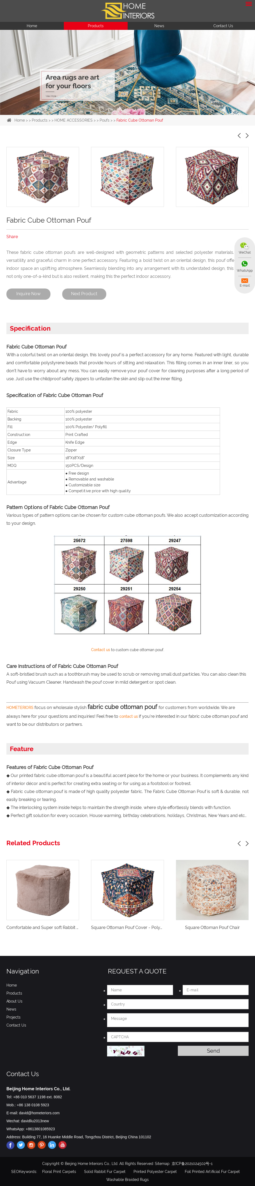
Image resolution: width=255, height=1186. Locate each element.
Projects (13, 1017)
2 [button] (123, 112)
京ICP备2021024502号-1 (192, 1163)
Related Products (33, 843)
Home (32, 26)
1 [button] (115, 112)
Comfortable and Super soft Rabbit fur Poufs (50, 927)
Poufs (104, 120)
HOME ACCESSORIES (73, 120)
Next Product (85, 293)
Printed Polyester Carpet (155, 1171)
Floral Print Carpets (59, 1171)
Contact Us (223, 26)
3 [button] (132, 112)
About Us (14, 1001)
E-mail (244, 286)
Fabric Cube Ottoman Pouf (139, 120)
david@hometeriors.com (39, 1113)
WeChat (244, 252)
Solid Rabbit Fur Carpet (104, 1171)
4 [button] (140, 112)
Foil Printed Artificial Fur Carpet (212, 1171)
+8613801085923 (40, 1129)
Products (96, 26)
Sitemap (162, 1163)
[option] (127, 72)
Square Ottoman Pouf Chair (212, 927)
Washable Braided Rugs (127, 1179)
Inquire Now (28, 293)
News (159, 26)
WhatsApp (244, 271)
